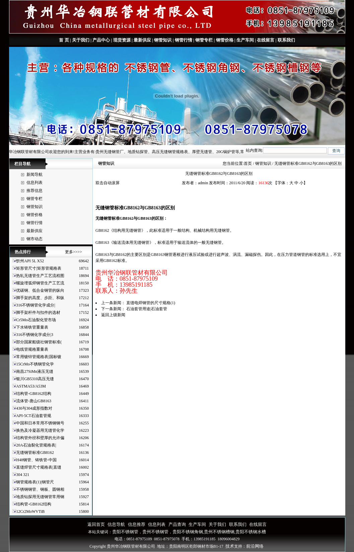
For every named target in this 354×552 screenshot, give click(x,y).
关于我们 (80, 40)
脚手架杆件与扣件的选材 (38, 312)
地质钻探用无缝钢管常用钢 (40, 496)
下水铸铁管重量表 (32, 327)
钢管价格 (224, 40)
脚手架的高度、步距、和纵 (40, 297)
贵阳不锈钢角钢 (187, 531)
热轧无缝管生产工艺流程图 (40, 275)
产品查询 (177, 524)
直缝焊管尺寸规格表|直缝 (38, 467)
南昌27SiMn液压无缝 (34, 371)
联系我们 (285, 40)
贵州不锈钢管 (155, 531)
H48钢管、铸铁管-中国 (36, 460)
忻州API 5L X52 (30, 261)
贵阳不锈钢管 (125, 531)
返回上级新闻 (113, 315)
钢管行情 (183, 40)
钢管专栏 (204, 40)
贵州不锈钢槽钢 (219, 531)
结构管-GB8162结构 (33, 393)
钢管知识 (162, 40)
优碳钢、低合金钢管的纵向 (40, 290)
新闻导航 (34, 174)
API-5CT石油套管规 (33, 415)
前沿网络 (255, 546)
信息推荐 (136, 524)
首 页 (64, 40)
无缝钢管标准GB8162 (35, 452)
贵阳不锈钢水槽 (250, 531)
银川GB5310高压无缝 (35, 378)
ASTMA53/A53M (31, 386)
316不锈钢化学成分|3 (34, 334)
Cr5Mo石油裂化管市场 (36, 320)
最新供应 (142, 40)
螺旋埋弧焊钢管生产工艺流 (40, 283)
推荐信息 (34, 190)
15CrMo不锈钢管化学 (35, 364)
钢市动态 (34, 238)
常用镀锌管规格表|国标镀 (38, 356)
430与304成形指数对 (34, 408)
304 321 (22, 474)
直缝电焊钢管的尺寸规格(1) (150, 302)
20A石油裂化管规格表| (36, 445)
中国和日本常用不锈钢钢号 (40, 423)
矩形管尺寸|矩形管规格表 (38, 268)
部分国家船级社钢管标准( (39, 342)
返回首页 (96, 524)
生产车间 (245, 40)
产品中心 (101, 40)
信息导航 (116, 524)
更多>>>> (73, 252)
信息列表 (34, 182)
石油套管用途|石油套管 (146, 308)
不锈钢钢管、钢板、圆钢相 (40, 489)
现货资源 (122, 40)
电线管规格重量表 (32, 349)
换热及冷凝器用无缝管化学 (40, 430)
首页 (248, 163)
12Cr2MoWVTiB (30, 511)
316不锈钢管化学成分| (35, 305)
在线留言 (265, 40)
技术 (229, 546)
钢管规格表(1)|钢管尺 (35, 482)
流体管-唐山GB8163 (33, 401)
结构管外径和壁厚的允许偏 (40, 437)
